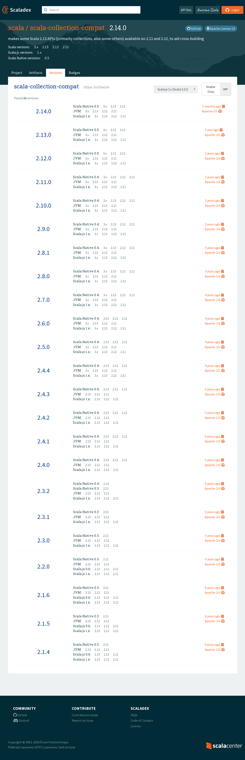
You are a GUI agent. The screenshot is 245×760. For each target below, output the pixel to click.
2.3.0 (43, 540)
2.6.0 (43, 323)
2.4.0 (43, 464)
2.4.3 (43, 394)
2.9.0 (43, 229)
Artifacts (35, 72)
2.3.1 (43, 517)
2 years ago (214, 153)
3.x (36, 47)
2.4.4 (43, 370)
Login (232, 10)
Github (20, 715)
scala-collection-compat (67, 27)
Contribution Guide (85, 715)
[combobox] (176, 89)
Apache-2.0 (212, 111)
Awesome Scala (207, 9)
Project (16, 72)
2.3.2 (43, 491)
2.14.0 (43, 111)
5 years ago (214, 389)
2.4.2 (43, 417)
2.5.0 (43, 347)
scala (16, 27)
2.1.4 (43, 652)
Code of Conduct (142, 720)
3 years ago (214, 200)
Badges (74, 72)
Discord (21, 720)
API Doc (186, 10)
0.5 (47, 58)
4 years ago (214, 295)
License (136, 726)
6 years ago (214, 588)
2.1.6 (43, 595)
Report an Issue (82, 720)
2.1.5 (43, 623)
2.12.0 (43, 158)
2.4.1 (43, 441)
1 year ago (213, 130)
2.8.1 (43, 252)
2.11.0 (43, 182)
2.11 (66, 47)
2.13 (45, 47)
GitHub (194, 29)
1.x (39, 52)
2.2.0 (43, 566)
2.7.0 (43, 299)
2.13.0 (43, 134)
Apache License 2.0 (221, 29)
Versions (55, 72)
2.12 (55, 47)
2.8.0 (43, 276)
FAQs (134, 715)
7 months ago (213, 106)
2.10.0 (43, 205)
